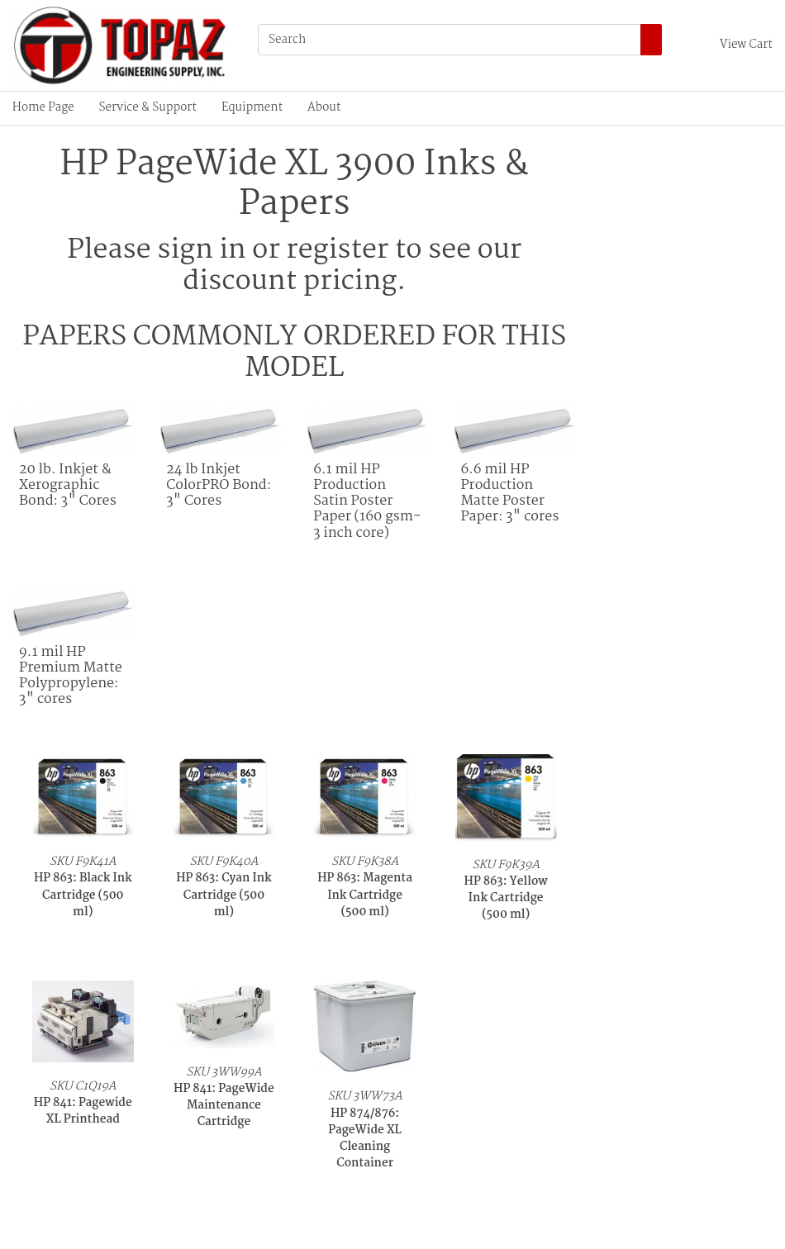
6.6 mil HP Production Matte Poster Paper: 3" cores (509, 493)
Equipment (252, 107)
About (323, 107)
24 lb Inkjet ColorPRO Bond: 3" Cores (218, 485)
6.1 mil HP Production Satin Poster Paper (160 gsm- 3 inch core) (367, 501)
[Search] (449, 39)
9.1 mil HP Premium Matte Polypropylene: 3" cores (70, 676)
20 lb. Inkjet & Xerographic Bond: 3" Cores (68, 485)
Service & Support (148, 107)
